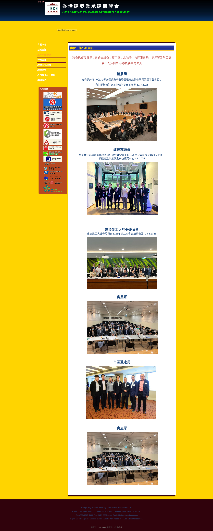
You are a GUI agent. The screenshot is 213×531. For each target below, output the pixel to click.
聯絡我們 (41, 80)
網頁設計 (95, 527)
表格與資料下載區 (46, 75)
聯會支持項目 (44, 65)
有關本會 (41, 44)
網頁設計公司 (112, 527)
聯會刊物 (41, 70)
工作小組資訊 (44, 55)
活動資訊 (41, 49)
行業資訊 (41, 60)
